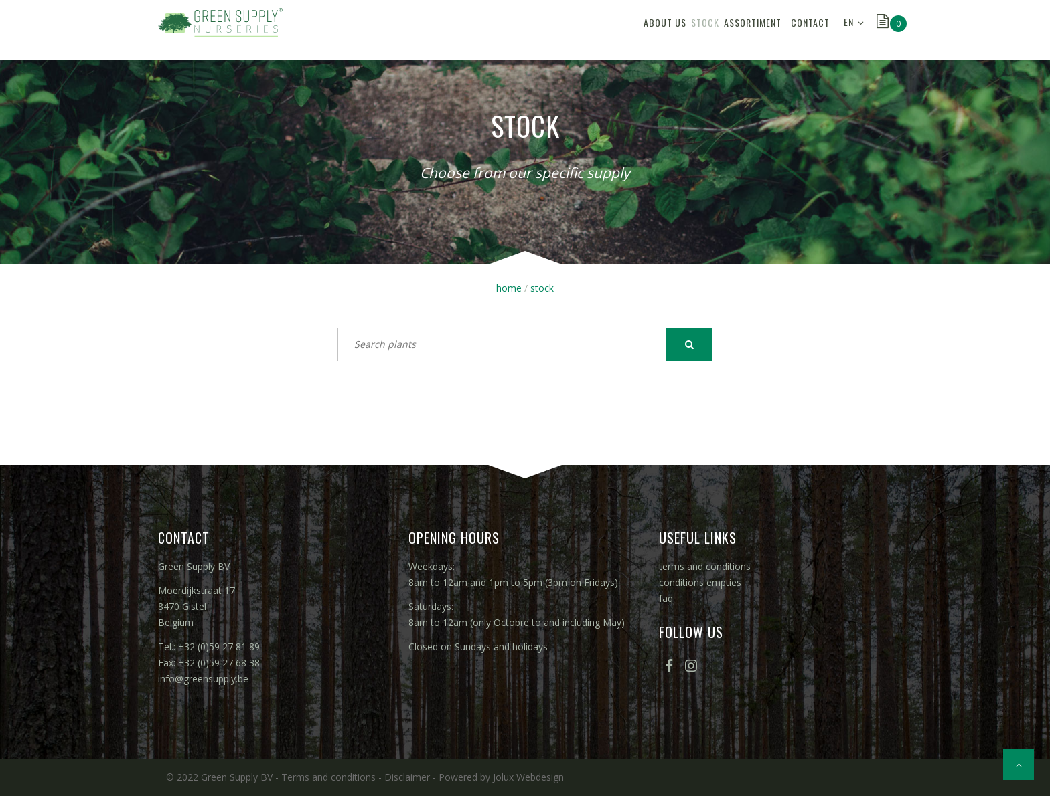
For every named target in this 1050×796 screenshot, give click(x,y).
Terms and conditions (328, 777)
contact (802, 30)
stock (647, 30)
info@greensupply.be (203, 678)
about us (590, 30)
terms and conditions (705, 566)
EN (849, 30)
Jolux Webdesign (528, 777)
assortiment (711, 30)
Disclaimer (407, 777)
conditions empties (700, 582)
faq (666, 598)
